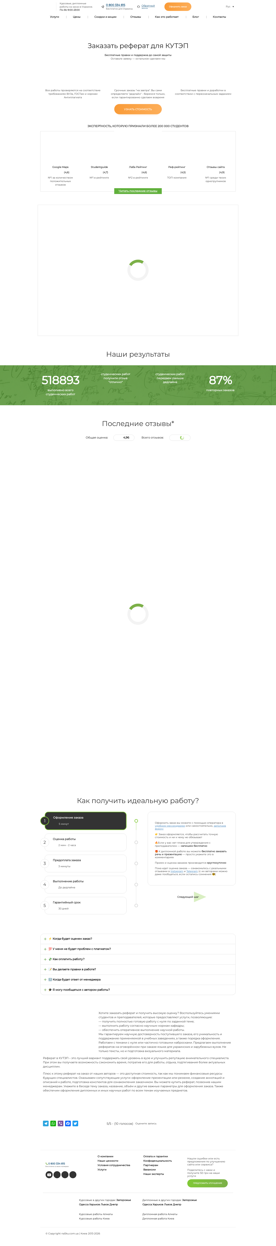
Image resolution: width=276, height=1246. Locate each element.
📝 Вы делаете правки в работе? (72, 969)
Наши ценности (108, 1160)
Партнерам (150, 1165)
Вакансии (149, 1169)
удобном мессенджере (170, 825)
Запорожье (123, 1200)
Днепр (113, 1204)
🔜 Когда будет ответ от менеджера (74, 979)
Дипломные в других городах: (161, 1200)
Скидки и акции (105, 16)
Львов (105, 1204)
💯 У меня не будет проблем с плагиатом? (79, 949)
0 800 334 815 (115, 5)
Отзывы (135, 16)
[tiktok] (57, 1174)
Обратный (148, 7)
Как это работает (166, 16)
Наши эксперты (153, 1174)
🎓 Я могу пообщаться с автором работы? (79, 989)
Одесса (84, 1204)
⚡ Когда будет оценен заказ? (70, 938)
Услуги (54, 16)
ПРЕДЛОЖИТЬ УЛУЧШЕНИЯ (207, 1183)
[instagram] (72, 1174)
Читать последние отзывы (138, 191)
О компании (105, 1156)
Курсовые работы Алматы (96, 1214)
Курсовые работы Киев (94, 1218)
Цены (76, 16)
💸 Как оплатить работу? (66, 959)
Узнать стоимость (138, 109)
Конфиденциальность (157, 1160)
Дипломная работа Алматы (159, 1214)
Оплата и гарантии (155, 1156)
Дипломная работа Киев (158, 1218)
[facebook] (64, 1174)
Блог (195, 16)
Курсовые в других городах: (97, 1200)
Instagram (177, 871)
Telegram (192, 871)
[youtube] (49, 1174)
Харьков (94, 1204)
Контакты (219, 16)
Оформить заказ (178, 6)
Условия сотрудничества (114, 1165)
